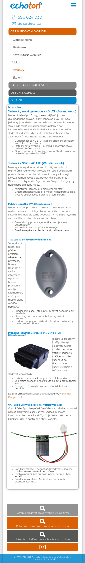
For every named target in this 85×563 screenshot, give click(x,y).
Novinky (18, 70)
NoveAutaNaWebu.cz (26, 55)
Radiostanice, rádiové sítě (31, 85)
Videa (16, 62)
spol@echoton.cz (29, 23)
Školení (17, 77)
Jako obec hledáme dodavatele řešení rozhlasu (42, 536)
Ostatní (16, 100)
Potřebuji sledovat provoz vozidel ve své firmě (42, 509)
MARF (30, 557)
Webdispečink (22, 40)
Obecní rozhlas (22, 92)
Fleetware (19, 47)
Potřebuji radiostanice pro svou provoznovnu (42, 522)
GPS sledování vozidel (28, 31)
